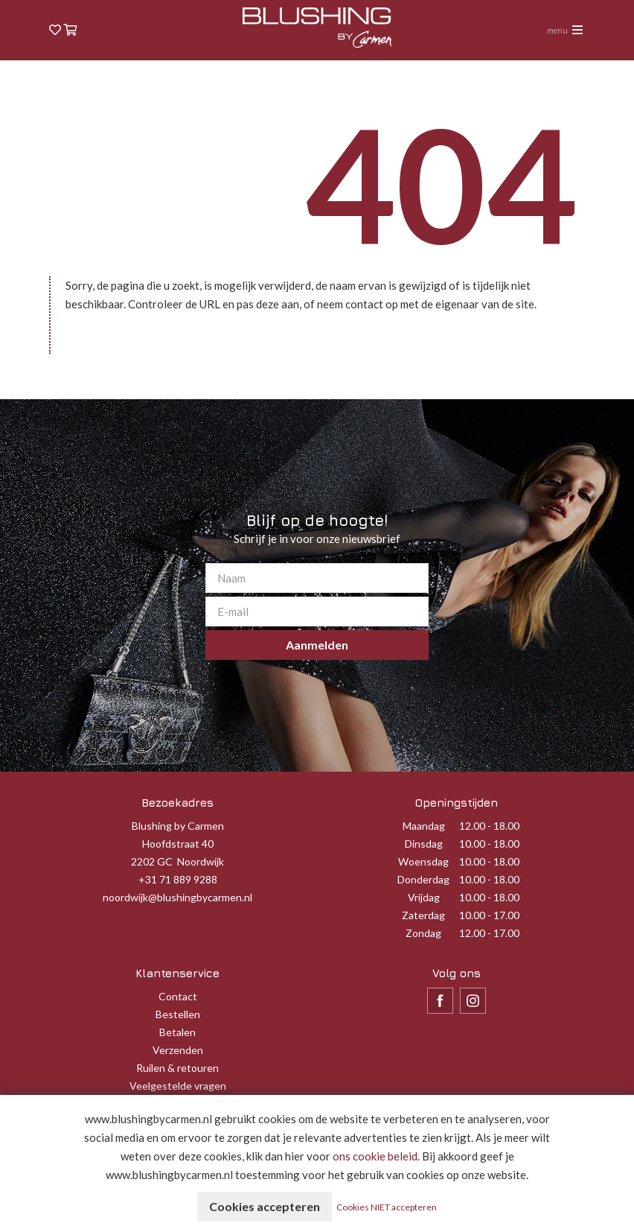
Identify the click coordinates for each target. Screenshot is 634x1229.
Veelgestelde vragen (177, 1085)
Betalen (177, 1032)
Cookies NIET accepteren (386, 1207)
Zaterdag (423, 915)
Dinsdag (424, 843)
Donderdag (423, 879)
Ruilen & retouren (177, 1067)
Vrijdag (424, 897)
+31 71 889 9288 (177, 879)
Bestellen (178, 1014)
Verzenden (178, 1050)
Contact (177, 996)
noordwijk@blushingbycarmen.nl (177, 897)
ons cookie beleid (375, 1156)
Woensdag (423, 861)
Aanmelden (317, 645)
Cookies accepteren (264, 1206)
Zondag (423, 933)
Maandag (424, 825)
